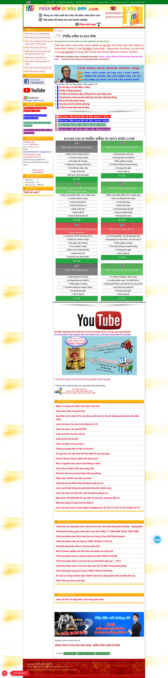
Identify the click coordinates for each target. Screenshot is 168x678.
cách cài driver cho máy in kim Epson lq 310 (77, 424)
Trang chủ (60, 31)
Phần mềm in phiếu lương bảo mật (122, 270)
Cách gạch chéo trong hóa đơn (70, 411)
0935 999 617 (34, 144)
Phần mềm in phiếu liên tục (122, 229)
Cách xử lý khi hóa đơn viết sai (70, 434)
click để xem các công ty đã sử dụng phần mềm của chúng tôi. (86, 59)
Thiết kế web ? (31, 192)
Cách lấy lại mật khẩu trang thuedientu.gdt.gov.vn (79, 483)
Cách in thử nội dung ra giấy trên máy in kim (77, 458)
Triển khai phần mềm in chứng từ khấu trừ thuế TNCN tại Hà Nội (86, 556)
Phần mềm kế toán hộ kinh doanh (122, 147)
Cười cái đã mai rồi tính (67, 439)
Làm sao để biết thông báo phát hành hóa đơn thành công (83, 488)
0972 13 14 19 (34, 147)
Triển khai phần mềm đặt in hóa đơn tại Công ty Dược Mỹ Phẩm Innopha (90, 536)
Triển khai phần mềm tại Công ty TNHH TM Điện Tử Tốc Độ (84, 541)
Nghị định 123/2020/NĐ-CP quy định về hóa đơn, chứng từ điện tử (88, 498)
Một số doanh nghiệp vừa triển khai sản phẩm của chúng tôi (84, 551)
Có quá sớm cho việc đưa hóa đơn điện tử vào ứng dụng (83, 453)
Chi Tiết (76, 179)
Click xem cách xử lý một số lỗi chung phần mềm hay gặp (83, 379)
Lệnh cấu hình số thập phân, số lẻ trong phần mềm (80, 599)
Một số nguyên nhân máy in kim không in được (78, 463)
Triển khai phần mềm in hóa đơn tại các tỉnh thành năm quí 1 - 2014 (88, 561)
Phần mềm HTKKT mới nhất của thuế (73, 478)
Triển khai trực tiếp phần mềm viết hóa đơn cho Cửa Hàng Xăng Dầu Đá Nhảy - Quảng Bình (99, 526)
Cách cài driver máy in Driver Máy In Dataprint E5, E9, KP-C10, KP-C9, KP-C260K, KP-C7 (98, 507)
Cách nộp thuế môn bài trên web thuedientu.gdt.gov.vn (82, 493)
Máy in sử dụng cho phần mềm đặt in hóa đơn (78, 406)
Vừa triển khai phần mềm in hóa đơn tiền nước (78, 546)
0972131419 (114, 17)
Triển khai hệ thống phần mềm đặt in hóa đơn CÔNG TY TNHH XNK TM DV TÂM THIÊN (97, 531)
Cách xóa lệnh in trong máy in (70, 444)
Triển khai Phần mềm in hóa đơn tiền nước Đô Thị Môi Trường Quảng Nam (91, 566)
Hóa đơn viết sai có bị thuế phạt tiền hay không (78, 473)
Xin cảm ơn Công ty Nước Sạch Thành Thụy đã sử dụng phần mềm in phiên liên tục (95, 575)
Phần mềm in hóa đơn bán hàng (77, 147)
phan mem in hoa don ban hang (73, 645)
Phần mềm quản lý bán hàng (121, 188)
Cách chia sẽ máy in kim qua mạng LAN (75, 468)
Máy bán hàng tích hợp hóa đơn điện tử (74, 503)
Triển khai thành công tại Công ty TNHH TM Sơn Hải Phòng (84, 571)
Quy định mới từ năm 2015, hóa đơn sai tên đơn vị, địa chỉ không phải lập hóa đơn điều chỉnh (97, 418)
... (56, 656)
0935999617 (114, 13)
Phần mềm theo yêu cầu (76, 270)
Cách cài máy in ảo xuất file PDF (71, 429)
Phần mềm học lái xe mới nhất (70, 580)
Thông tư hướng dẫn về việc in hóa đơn (74, 448)
